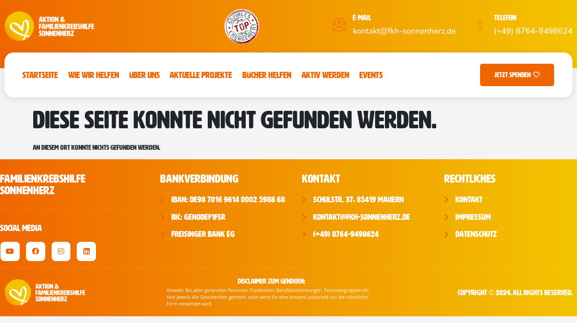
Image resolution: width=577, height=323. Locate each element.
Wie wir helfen (93, 75)
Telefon (505, 17)
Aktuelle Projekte (201, 75)
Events (371, 75)
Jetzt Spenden (517, 75)
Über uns (144, 75)
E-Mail (362, 17)
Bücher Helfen (266, 75)
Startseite (40, 75)
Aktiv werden (325, 75)
